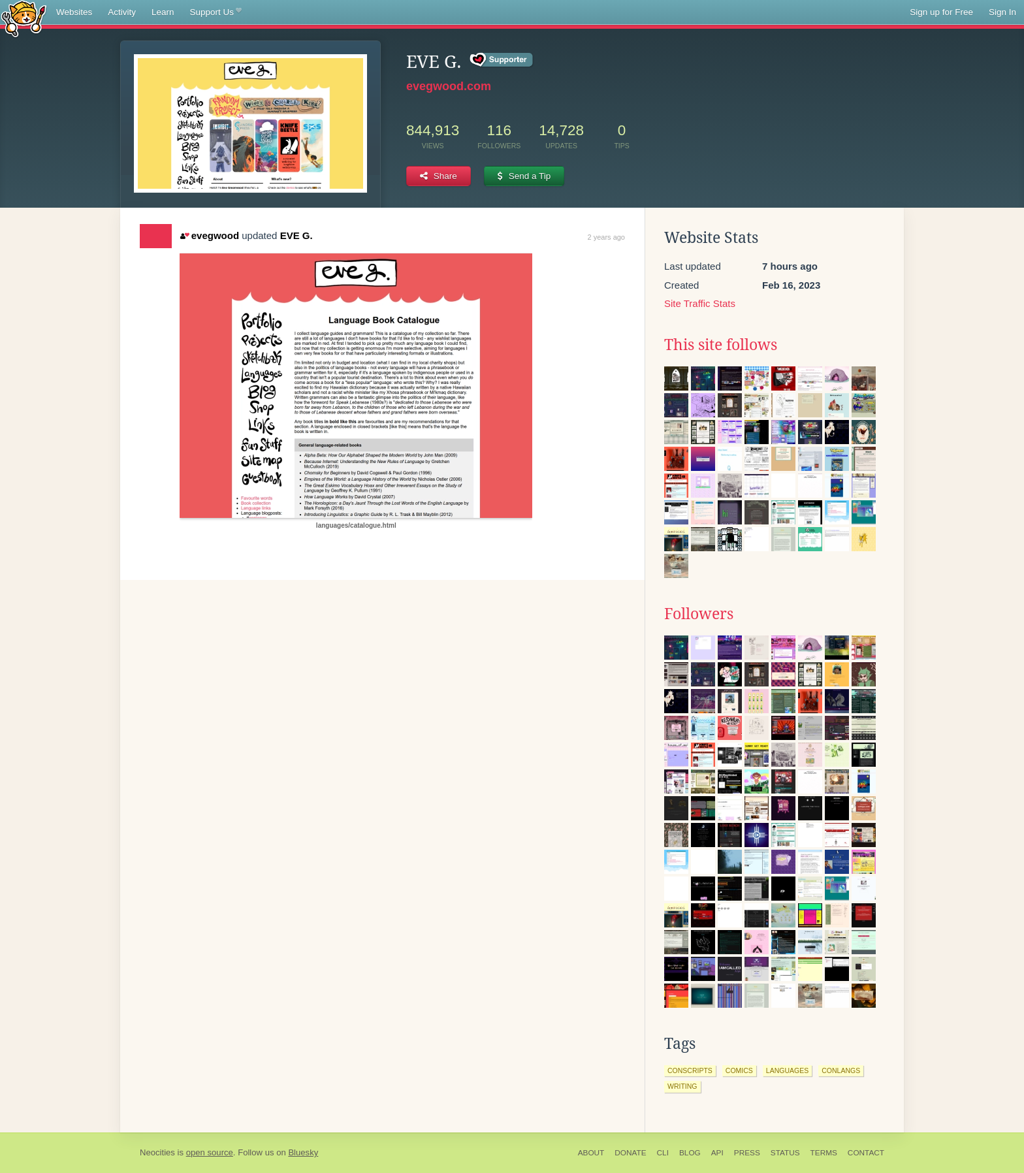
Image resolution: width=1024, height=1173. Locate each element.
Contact (866, 1152)
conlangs (841, 1070)
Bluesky (303, 1152)
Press (747, 1152)
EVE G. (296, 235)
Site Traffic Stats (699, 303)
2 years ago (606, 237)
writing (682, 1086)
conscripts (689, 1070)
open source (209, 1152)
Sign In (1002, 12)
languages (787, 1070)
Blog (690, 1152)
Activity (122, 12)
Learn (163, 12)
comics (739, 1070)
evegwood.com (448, 86)
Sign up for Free (941, 12)
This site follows (720, 344)
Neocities (157, 1152)
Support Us (216, 12)
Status (785, 1152)
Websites (74, 12)
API (717, 1152)
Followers (698, 613)
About (591, 1152)
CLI (663, 1152)
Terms (823, 1152)
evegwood (209, 235)
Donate (630, 1152)
